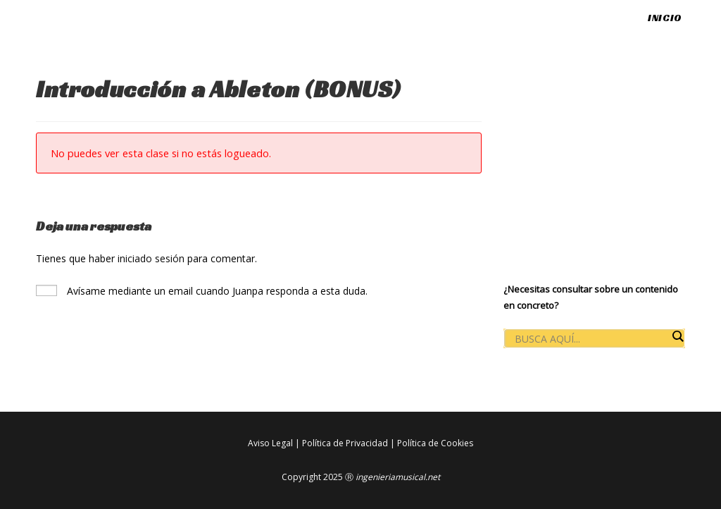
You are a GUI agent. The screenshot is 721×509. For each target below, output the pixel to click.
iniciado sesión (151, 258)
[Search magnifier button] (677, 336)
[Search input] (591, 339)
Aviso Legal (270, 443)
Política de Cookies (435, 443)
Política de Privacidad (345, 443)
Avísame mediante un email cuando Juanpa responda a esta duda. (202, 291)
